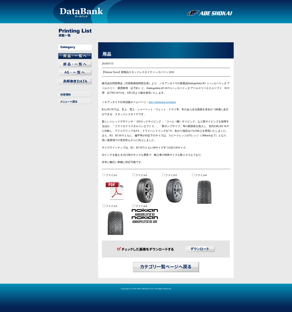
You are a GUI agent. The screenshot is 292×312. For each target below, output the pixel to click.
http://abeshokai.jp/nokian (162, 102)
